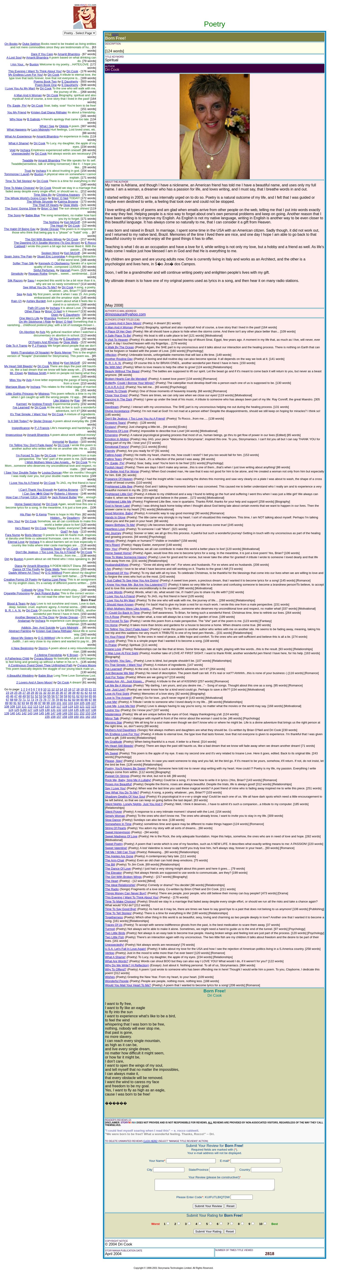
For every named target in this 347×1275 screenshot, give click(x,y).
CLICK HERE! (150, 1141)
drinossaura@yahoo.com (125, 314)
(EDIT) (115, 34)
